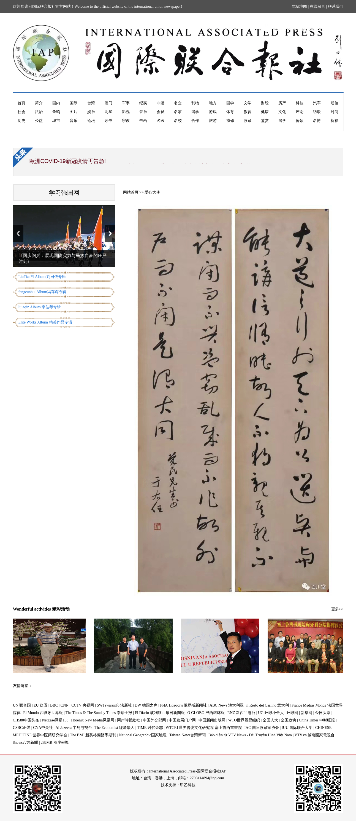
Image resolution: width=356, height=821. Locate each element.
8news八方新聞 (25, 742)
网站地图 (299, 6)
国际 (73, 103)
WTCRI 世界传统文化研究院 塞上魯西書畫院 (204, 728)
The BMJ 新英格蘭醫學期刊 (93, 735)
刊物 (195, 103)
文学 (247, 103)
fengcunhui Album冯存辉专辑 (42, 292)
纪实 (143, 103)
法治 (39, 112)
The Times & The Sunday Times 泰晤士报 (99, 713)
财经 (265, 103)
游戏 (213, 112)
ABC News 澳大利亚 (227, 705)
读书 (108, 121)
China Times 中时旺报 (317, 720)
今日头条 (322, 713)
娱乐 (91, 112)
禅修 (230, 121)
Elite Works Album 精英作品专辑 (45, 322)
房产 (282, 103)
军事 (126, 103)
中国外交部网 (154, 720)
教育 (247, 112)
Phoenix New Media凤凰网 (92, 720)
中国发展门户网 (182, 720)
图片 (73, 112)
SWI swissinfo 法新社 (114, 705)
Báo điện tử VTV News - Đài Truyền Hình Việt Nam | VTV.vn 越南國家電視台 (271, 735)
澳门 (108, 103)
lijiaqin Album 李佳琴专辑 (39, 307)
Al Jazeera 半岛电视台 (74, 728)
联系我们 (335, 6)
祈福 (334, 121)
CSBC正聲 (22, 728)
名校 (178, 121)
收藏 (247, 121)
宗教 (126, 121)
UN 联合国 (22, 705)
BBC (54, 705)
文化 (282, 112)
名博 (317, 121)
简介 (39, 103)
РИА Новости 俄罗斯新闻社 (183, 705)
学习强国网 (64, 192)
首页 (21, 103)
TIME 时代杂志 (150, 728)
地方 (213, 103)
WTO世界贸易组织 (244, 720)
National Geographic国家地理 (143, 735)
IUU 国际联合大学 (297, 728)
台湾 (91, 103)
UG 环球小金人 (271, 713)
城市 (56, 121)
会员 (160, 112)
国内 (56, 103)
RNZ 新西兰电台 (241, 713)
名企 (178, 103)
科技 (299, 103)
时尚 (334, 112)
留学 (195, 112)
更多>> (337, 609)
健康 (265, 112)
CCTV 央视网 (82, 705)
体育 (230, 112)
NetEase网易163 (55, 720)
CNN (65, 705)
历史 (21, 121)
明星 (108, 112)
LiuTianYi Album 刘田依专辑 (42, 277)
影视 (126, 112)
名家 (178, 112)
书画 (143, 121)
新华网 (306, 713)
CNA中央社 (43, 728)
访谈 (317, 112)
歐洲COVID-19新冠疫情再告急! (67, 161)
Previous (18, 233)
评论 (299, 112)
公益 (39, 121)
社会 (21, 112)
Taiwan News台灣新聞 (187, 735)
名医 (160, 121)
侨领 (299, 121)
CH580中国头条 (26, 720)
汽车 (317, 103)
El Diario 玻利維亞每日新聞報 (160, 713)
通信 (334, 103)
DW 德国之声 (146, 705)
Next (110, 233)
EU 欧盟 (40, 705)
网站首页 (130, 192)
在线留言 (317, 6)
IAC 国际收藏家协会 (261, 728)
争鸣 (56, 112)
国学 (230, 103)
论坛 (91, 121)
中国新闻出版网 (212, 720)
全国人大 (270, 720)
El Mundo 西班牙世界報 (43, 713)
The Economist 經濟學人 (115, 728)
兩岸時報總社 (128, 720)
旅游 (213, 121)
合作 (195, 121)
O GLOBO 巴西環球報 (206, 713)
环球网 (292, 713)
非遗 (160, 103)
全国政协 (288, 720)
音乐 (143, 112)
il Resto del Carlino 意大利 (267, 705)
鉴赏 (265, 121)
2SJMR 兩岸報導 (55, 742)
